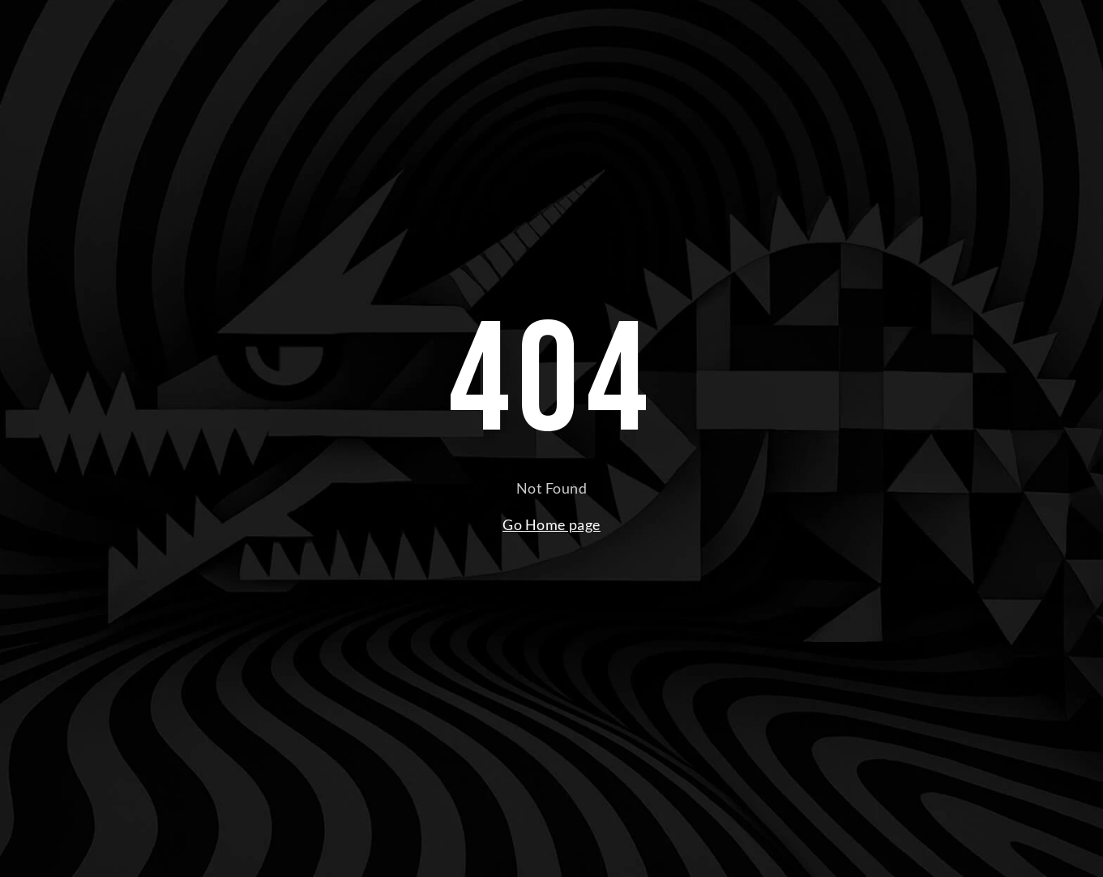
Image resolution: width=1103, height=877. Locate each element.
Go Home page (551, 524)
